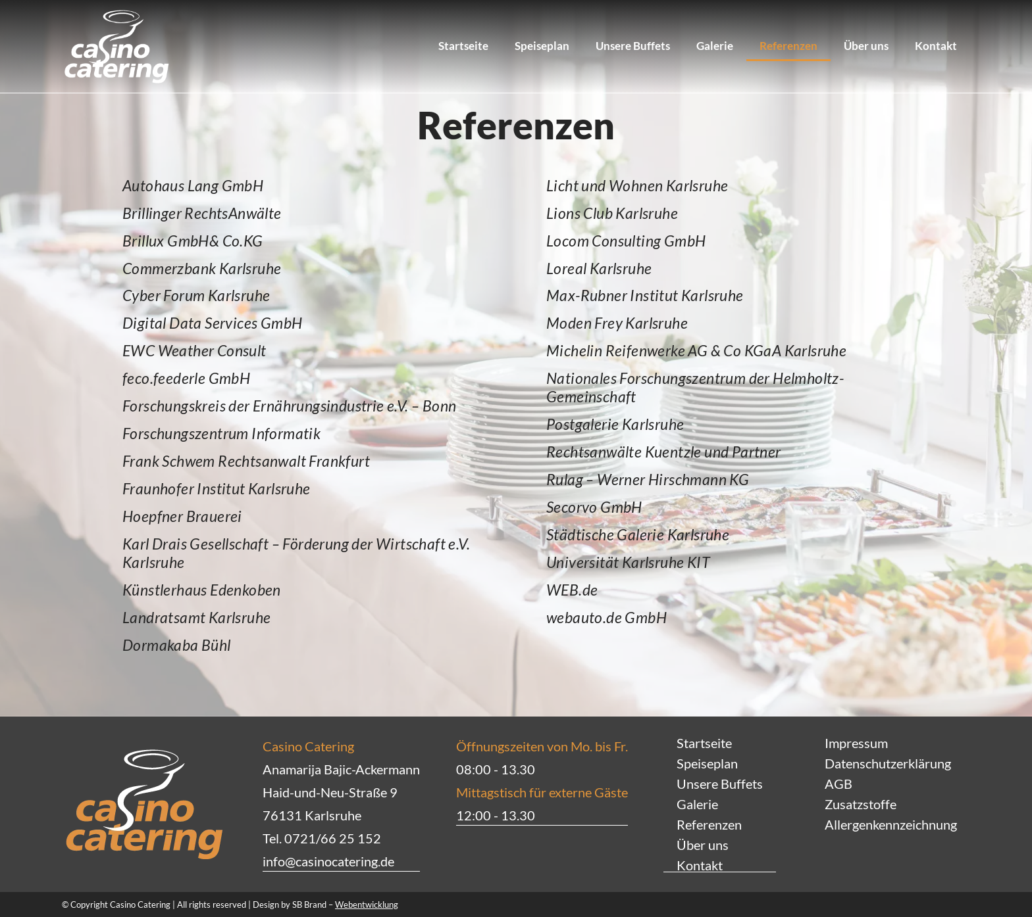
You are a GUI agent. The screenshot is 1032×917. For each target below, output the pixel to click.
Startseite (463, 46)
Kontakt (936, 46)
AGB (838, 783)
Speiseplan (542, 46)
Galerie (714, 46)
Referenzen (788, 46)
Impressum (856, 742)
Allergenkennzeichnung (891, 824)
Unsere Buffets (633, 46)
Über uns (866, 46)
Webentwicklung (366, 904)
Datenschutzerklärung (888, 763)
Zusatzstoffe (860, 804)
